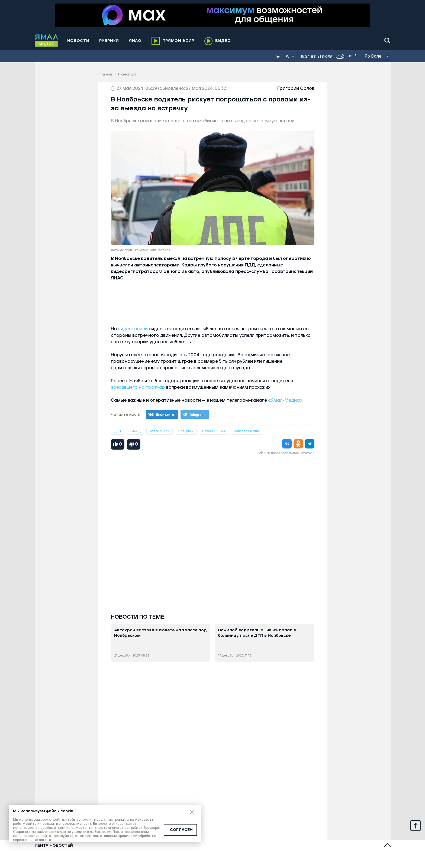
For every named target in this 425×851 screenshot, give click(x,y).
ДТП (117, 431)
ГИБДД (135, 431)
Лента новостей (54, 845)
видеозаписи (133, 329)
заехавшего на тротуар (138, 387)
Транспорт (126, 74)
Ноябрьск (185, 431)
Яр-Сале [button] (373, 56)
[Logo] (47, 40)
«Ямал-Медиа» (285, 400)
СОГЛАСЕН (181, 830)
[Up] (415, 825)
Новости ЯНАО (213, 431)
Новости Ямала (246, 431)
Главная (105, 74)
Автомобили (159, 431)
